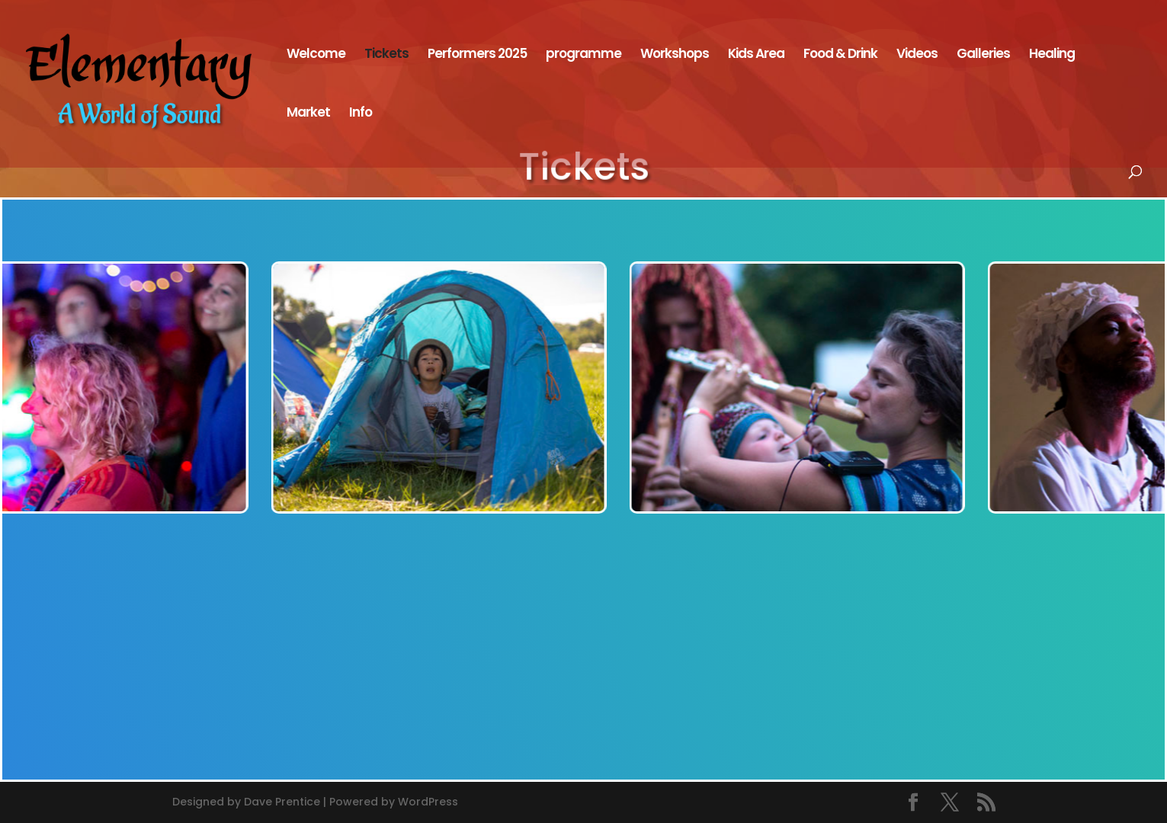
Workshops (674, 55)
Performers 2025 (477, 55)
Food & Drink (840, 55)
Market (308, 114)
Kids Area (756, 55)
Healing (1052, 55)
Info (360, 114)
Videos (917, 55)
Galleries (983, 55)
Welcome (316, 55)
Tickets (386, 55)
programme (583, 55)
